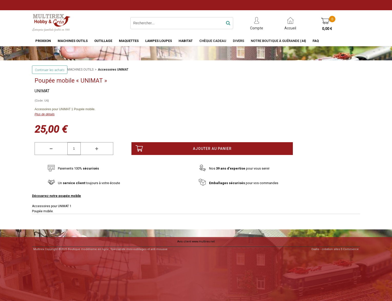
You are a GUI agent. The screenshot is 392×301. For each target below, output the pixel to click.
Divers (238, 41)
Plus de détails (45, 114)
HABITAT (186, 41)
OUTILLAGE (103, 41)
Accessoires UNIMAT (113, 69)
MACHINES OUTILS (73, 41)
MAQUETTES (129, 41)
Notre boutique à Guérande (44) (278, 41)
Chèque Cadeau (212, 41)
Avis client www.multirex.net (196, 241)
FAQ (316, 41)
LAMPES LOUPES (158, 41)
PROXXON (43, 41)
